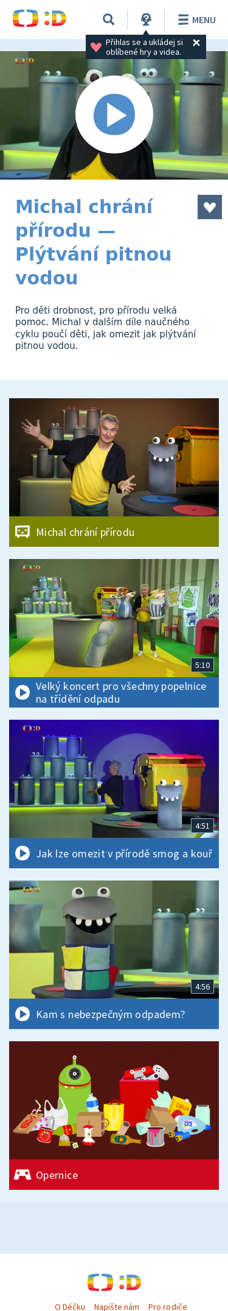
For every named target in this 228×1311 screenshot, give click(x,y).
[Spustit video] (114, 115)
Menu (195, 19)
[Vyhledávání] (109, 19)
